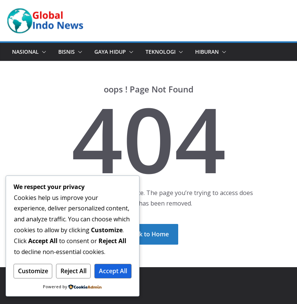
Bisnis (66, 51)
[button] (42, 52)
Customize (33, 271)
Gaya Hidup (110, 51)
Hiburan (207, 51)
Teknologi (160, 51)
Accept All (113, 271)
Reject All (73, 271)
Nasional (25, 51)
